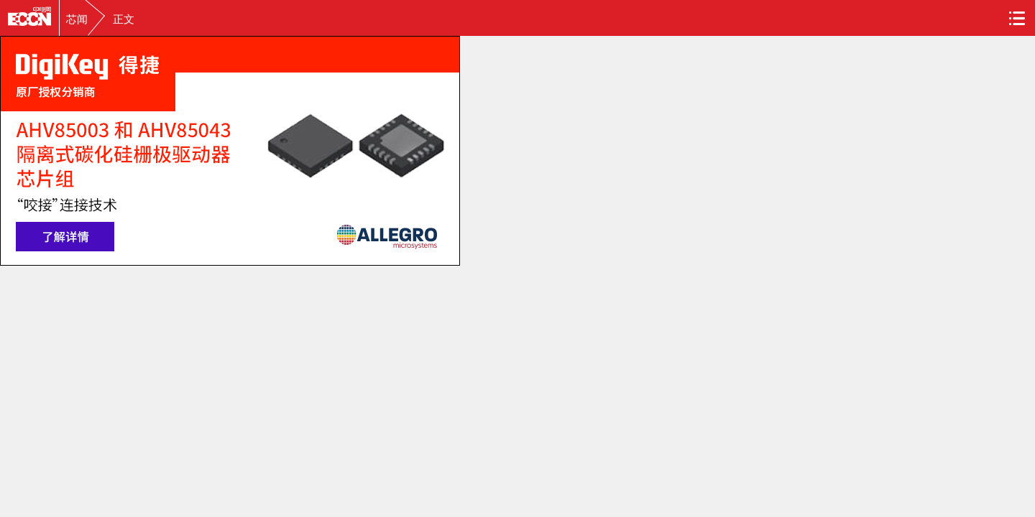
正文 (123, 19)
